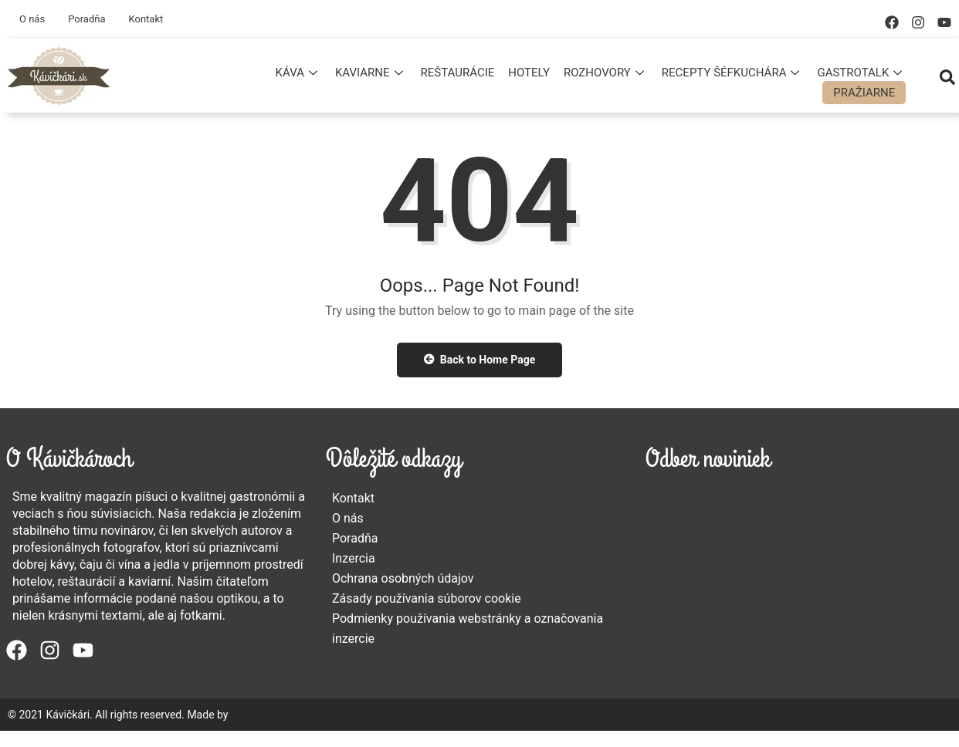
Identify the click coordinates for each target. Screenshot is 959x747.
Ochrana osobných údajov (403, 578)
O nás (32, 19)
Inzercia (353, 558)
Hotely (529, 72)
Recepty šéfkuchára (733, 72)
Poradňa (86, 19)
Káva (298, 72)
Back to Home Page (480, 359)
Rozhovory (606, 72)
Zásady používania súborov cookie (426, 598)
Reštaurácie (458, 72)
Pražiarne (864, 93)
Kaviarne (371, 72)
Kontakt (145, 19)
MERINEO (254, 714)
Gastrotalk (861, 72)
